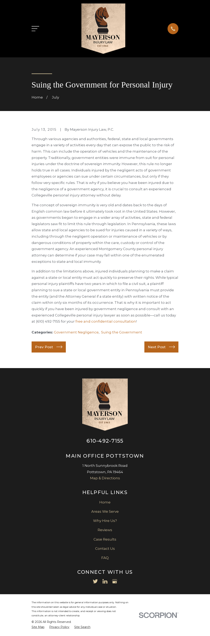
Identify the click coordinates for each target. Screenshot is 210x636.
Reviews (105, 530)
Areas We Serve (105, 511)
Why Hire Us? (105, 521)
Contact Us (105, 548)
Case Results (105, 539)
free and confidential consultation (105, 321)
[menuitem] (38, 627)
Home (105, 502)
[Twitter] (95, 581)
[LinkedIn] (105, 581)
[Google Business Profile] (114, 581)
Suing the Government (121, 332)
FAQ (105, 558)
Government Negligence (76, 332)
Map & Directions (105, 478)
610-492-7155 (105, 441)
